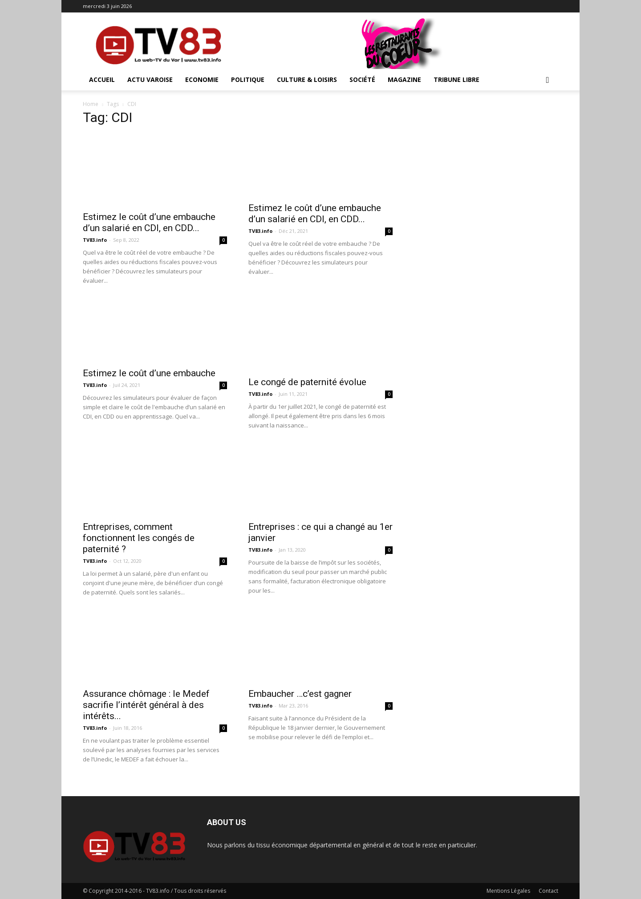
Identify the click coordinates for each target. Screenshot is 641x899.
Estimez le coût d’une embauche (149, 373)
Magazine (404, 79)
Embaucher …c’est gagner (300, 693)
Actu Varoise (150, 79)
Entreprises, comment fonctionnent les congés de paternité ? (139, 537)
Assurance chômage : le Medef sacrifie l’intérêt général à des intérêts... (146, 704)
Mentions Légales (508, 891)
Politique (247, 79)
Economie (202, 79)
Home (90, 104)
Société (362, 79)
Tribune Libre (456, 79)
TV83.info (95, 239)
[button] (547, 80)
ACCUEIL (102, 79)
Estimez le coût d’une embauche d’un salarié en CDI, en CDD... (149, 222)
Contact (548, 891)
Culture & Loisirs (307, 79)
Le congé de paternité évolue (307, 382)
